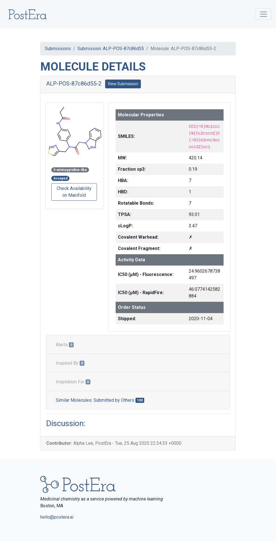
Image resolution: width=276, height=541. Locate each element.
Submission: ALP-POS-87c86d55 (110, 48)
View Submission (123, 84)
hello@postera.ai (56, 517)
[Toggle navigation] (263, 14)
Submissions (58, 48)
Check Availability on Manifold (74, 192)
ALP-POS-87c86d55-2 (73, 83)
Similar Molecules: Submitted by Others (100, 400)
